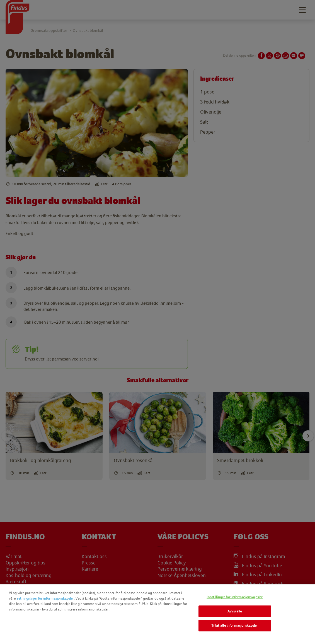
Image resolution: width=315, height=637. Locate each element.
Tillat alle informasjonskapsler (234, 625)
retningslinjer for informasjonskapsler (45, 598)
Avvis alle (234, 611)
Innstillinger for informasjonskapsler (235, 597)
